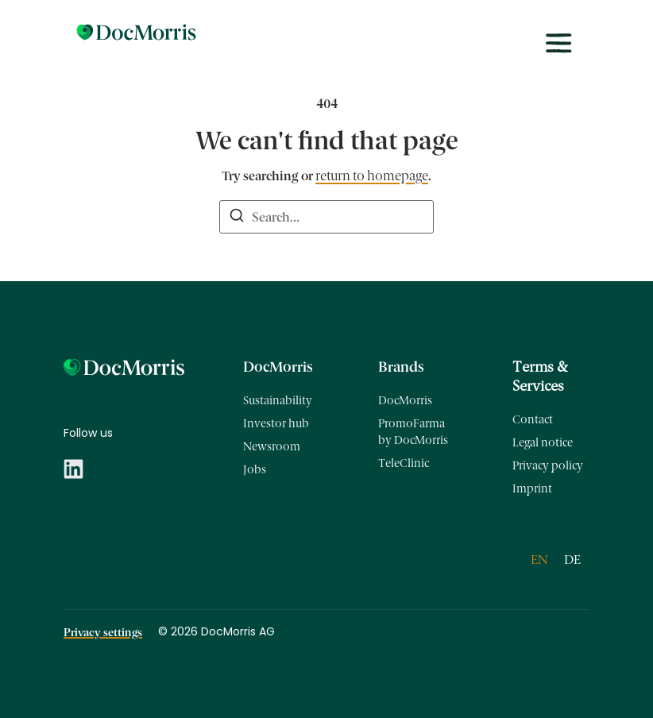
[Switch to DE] (572, 560)
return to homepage (371, 175)
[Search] (236, 217)
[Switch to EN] (539, 560)
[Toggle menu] (559, 43)
